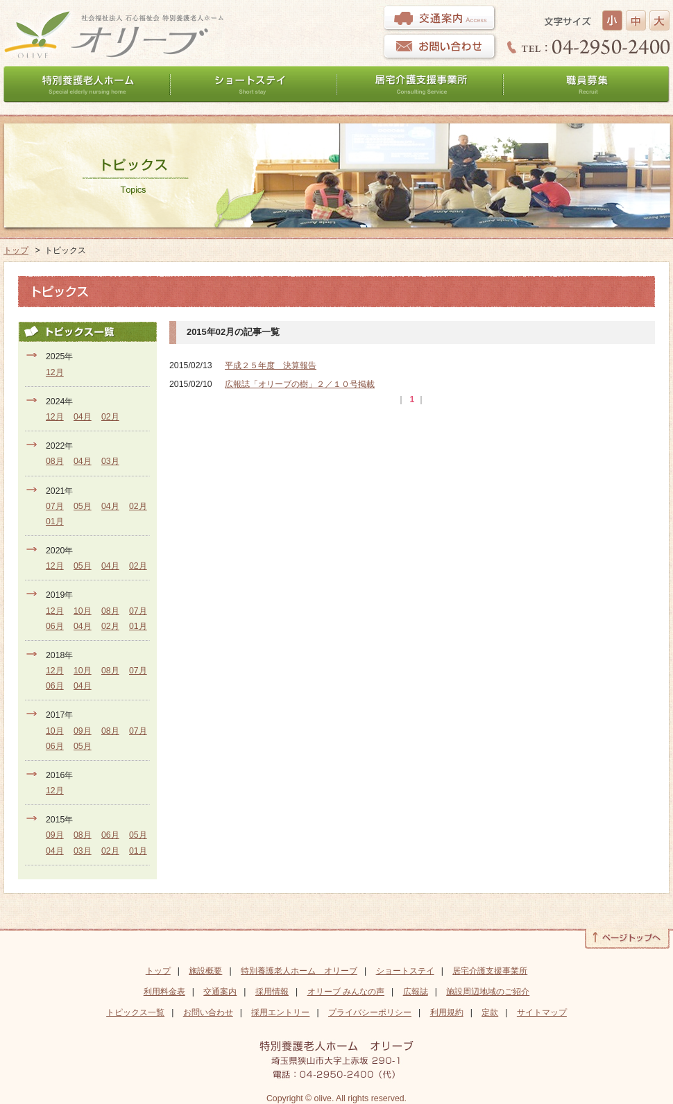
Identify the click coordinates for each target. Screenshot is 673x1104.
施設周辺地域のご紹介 (487, 992)
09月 (83, 731)
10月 (83, 611)
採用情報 (272, 992)
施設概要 (205, 971)
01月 (55, 521)
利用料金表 (164, 992)
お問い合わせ (208, 1012)
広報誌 (415, 992)
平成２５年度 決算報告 (270, 365)
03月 (110, 461)
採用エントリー (280, 1012)
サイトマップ (542, 1012)
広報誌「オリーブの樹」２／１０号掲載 (300, 384)
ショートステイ (405, 971)
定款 (490, 1012)
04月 (83, 417)
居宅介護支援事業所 (489, 971)
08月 (55, 461)
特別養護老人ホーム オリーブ (299, 971)
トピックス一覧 (135, 1012)
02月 (110, 417)
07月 (55, 506)
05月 (83, 506)
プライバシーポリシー (369, 1012)
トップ (15, 250)
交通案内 (220, 992)
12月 (55, 372)
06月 (55, 626)
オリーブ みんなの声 (345, 992)
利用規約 (446, 1012)
